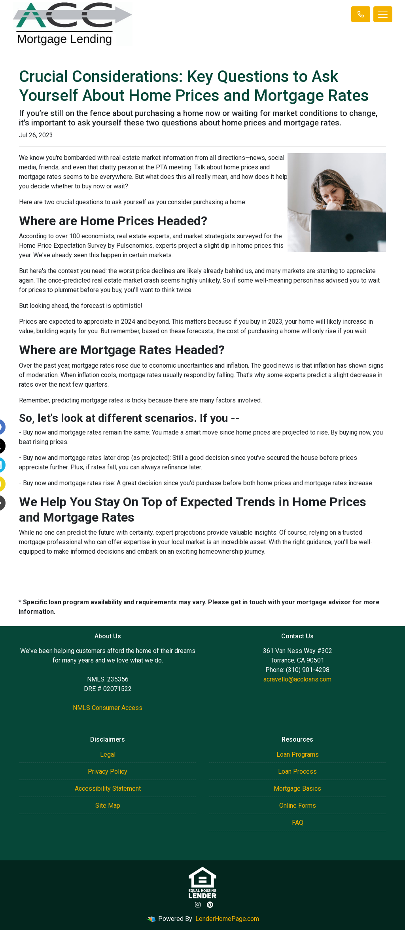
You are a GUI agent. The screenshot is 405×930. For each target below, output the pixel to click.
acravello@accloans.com (297, 679)
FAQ (297, 822)
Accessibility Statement (108, 788)
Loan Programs (297, 754)
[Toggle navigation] (382, 14)
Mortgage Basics (297, 788)
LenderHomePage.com (227, 918)
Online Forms (297, 805)
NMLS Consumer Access (107, 708)
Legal (107, 754)
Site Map (107, 805)
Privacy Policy (107, 771)
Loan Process (297, 771)
